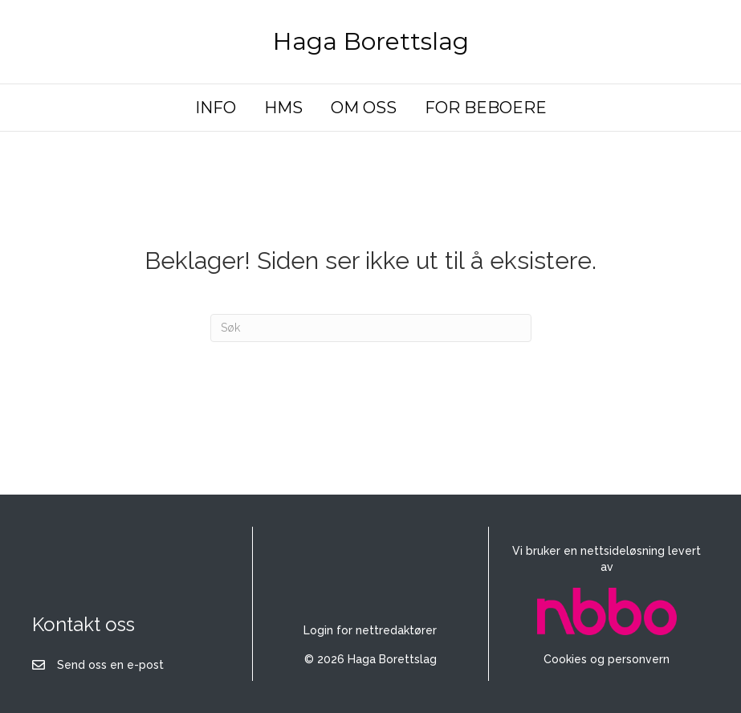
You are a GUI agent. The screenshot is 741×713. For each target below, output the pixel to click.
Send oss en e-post (110, 664)
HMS (283, 107)
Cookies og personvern (607, 659)
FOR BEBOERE (486, 107)
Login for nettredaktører (370, 630)
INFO (215, 107)
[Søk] (370, 328)
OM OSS (364, 107)
